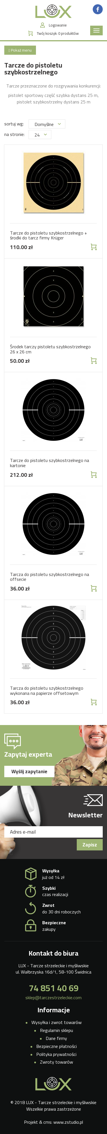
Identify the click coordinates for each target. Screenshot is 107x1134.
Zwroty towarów (56, 1062)
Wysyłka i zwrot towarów (56, 1022)
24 (41, 135)
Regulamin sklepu (56, 1030)
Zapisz (89, 844)
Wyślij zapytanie (29, 771)
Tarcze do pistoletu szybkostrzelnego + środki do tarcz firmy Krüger (48, 235)
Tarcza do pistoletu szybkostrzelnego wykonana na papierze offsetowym (46, 690)
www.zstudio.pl (68, 1122)
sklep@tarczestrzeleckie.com (53, 997)
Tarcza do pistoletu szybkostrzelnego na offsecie (49, 577)
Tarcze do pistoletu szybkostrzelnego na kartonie (49, 463)
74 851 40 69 (53, 988)
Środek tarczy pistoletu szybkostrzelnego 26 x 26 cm (50, 349)
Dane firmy (56, 1038)
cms (47, 1122)
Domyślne (48, 124)
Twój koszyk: (58, 33)
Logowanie (58, 25)
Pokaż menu (20, 50)
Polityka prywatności (56, 1054)
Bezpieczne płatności (56, 1046)
